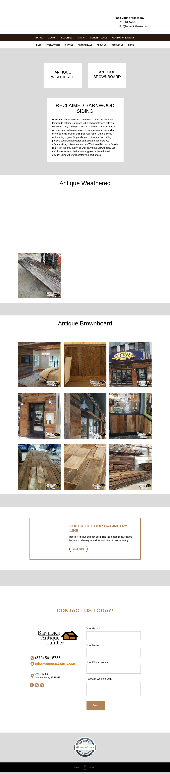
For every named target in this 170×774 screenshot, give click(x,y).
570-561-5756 (127, 22)
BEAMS (52, 37)
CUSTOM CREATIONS (123, 37)
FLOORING (67, 37)
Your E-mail (93, 628)
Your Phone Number (98, 662)
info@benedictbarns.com (133, 26)
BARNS (39, 37)
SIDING (81, 37)
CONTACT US (117, 45)
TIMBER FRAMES (98, 37)
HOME (131, 45)
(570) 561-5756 (48, 658)
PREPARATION (53, 45)
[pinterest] (42, 685)
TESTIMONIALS (85, 45)
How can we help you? (99, 679)
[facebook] (32, 685)
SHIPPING (69, 45)
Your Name (92, 645)
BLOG (39, 45)
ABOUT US (102, 45)
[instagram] (37, 685)
